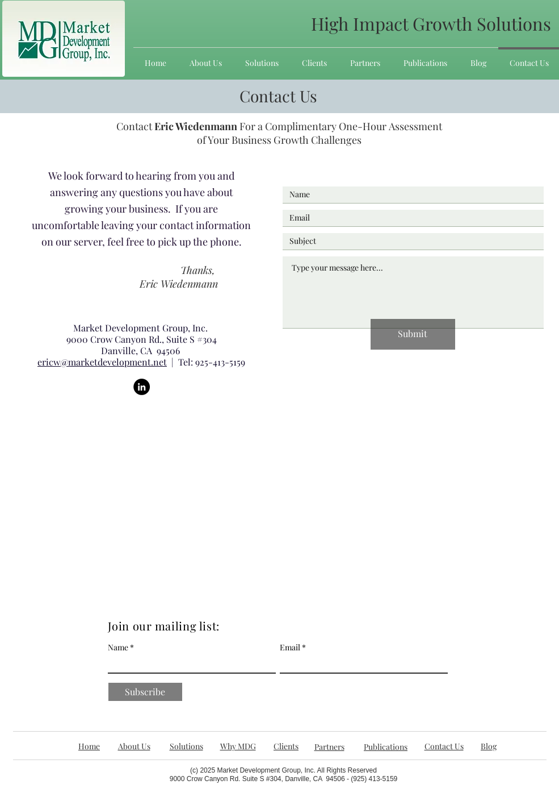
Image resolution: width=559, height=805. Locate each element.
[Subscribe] (145, 692)
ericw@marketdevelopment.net (102, 362)
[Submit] (413, 334)
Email (290, 648)
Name (118, 648)
